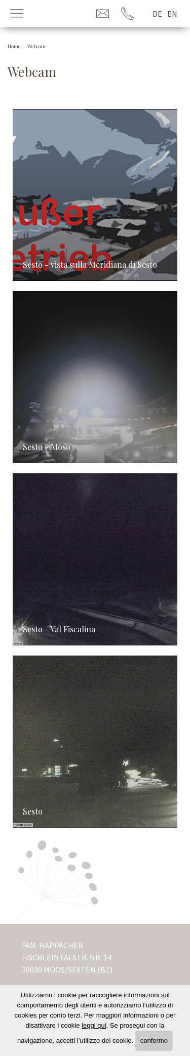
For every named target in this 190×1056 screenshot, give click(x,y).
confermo (154, 1040)
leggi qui (94, 1025)
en (172, 14)
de (157, 14)
